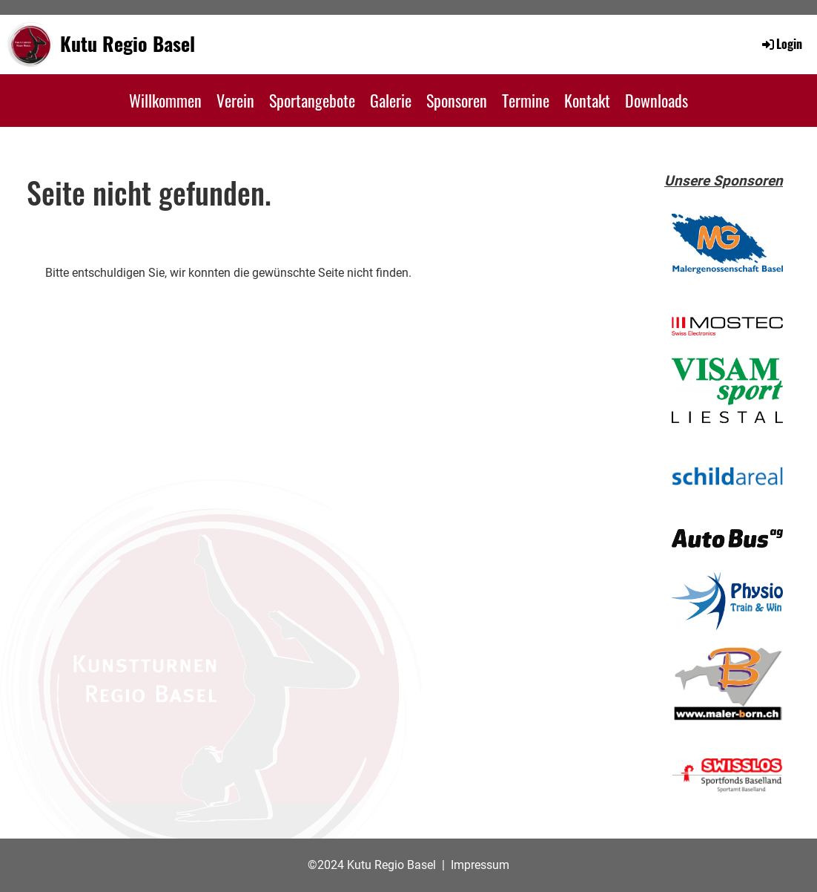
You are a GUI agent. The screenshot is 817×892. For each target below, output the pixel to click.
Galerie (390, 100)
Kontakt (587, 100)
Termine (525, 100)
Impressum (480, 865)
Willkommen (165, 100)
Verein (235, 100)
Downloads (656, 100)
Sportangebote (312, 100)
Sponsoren (456, 100)
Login (781, 44)
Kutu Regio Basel (127, 43)
